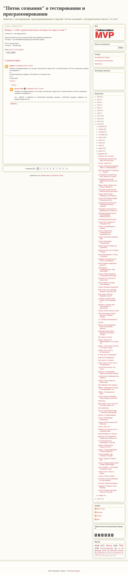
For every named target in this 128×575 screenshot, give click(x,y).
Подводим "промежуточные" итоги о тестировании (107, 259)
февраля (101, 154)
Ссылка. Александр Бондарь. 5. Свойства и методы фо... (107, 411)
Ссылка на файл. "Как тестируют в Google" (105, 455)
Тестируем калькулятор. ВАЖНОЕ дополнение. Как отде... (107, 180)
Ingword (12, 65)
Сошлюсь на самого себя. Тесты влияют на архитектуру (106, 306)
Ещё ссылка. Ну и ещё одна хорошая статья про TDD (107, 290)
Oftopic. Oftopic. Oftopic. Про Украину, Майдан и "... (107, 186)
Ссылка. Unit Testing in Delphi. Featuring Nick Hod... (108, 199)
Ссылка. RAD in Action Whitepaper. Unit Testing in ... (108, 195)
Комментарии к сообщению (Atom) (52, 175)
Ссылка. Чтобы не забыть (106, 476)
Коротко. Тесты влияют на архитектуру (106, 381)
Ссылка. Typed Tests (104, 163)
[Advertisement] (47, 149)
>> (67, 169)
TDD (121, 545)
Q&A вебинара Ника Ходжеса (107, 385)
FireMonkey (100, 552)
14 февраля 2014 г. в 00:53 (24, 65)
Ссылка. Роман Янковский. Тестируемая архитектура (107, 274)
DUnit (106, 554)
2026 (98, 97)
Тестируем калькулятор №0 (107, 219)
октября (101, 132)
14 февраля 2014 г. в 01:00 (34, 88)
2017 (98, 116)
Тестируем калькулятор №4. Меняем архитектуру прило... (108, 190)
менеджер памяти (101, 550)
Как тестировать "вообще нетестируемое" (106, 283)
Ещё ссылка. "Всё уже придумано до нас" (105, 295)
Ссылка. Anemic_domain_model (108, 311)
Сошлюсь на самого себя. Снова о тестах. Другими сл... (107, 300)
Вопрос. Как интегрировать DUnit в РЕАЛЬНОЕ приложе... (107, 326)
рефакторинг (98, 554)
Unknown (99, 512)
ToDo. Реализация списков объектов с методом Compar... (107, 315)
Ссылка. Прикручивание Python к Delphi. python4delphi (108, 463)
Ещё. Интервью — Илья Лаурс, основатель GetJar (108, 468)
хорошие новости (109, 555)
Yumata (99, 516)
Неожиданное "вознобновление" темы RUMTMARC (106, 269)
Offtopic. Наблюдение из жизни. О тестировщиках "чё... (108, 388)
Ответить (13, 81)
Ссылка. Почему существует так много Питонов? (107, 491)
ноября (101, 129)
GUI (119, 548)
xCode (108, 552)
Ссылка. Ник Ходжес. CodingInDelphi (105, 242)
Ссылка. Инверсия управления (108, 287)
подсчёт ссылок (99, 555)
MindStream (98, 64)
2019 (98, 110)
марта (100, 151)
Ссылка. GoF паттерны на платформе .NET (106, 223)
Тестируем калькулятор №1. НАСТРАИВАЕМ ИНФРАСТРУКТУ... (107, 214)
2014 (98, 124)
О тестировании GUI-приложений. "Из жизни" (106, 441)
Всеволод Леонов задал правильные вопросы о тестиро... (106, 332)
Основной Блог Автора (102, 57)
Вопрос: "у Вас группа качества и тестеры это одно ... (108, 346)
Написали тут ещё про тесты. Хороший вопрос (107, 430)
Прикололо (101, 401)
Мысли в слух (118, 554)
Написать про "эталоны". (106, 156)
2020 (98, 108)
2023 (98, 102)
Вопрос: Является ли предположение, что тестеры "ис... (108, 341)
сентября (101, 134)
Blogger (77, 571)
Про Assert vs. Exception (106, 360)
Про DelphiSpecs (103, 408)
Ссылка (100, 322)
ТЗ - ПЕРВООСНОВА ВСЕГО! (107, 319)
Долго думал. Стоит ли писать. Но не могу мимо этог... (108, 404)
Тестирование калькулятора (104, 60)
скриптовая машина (116, 550)
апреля (101, 148)
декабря (101, 126)
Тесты (109, 545)
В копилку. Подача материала (108, 483)
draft (97, 545)
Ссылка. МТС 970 (104, 426)
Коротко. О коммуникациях (107, 415)
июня (100, 143)
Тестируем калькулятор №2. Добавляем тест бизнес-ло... (108, 209)
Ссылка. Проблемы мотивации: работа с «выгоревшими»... (108, 166)
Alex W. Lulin (18, 88)
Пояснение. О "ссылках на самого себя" (106, 279)
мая (99, 145)
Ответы (14, 85)
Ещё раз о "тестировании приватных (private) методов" (108, 372)
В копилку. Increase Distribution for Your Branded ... (108, 479)
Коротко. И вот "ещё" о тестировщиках (105, 351)
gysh (98, 519)
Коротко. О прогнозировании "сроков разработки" (107, 450)
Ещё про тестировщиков (106, 357)
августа (101, 137)
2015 (98, 121)
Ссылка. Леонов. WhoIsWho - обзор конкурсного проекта (107, 397)
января (100, 495)
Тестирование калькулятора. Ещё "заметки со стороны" (107, 175)
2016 (98, 118)
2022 (98, 105)
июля (100, 140)
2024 (98, 99)
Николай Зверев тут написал (107, 434)
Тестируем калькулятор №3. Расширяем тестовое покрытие (107, 204)
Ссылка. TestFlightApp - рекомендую (105, 418)
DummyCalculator (106, 548)
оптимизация (117, 552)
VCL (111, 554)
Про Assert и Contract (105, 337)
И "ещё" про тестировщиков (107, 355)
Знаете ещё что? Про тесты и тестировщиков (107, 363)
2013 (98, 499)
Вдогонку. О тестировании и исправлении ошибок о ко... (108, 437)
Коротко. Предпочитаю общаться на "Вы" (105, 446)
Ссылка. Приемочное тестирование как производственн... (105, 232)
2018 (98, 113)
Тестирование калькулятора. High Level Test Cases (107, 159)
